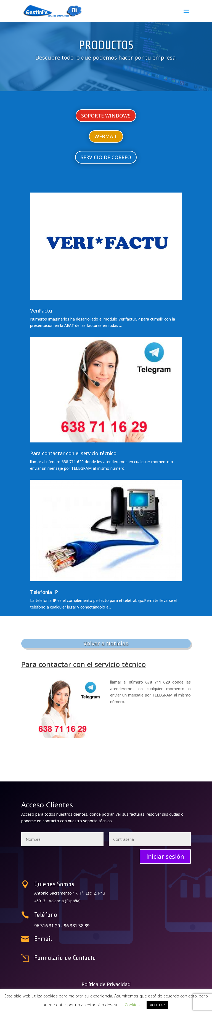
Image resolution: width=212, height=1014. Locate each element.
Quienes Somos (71, 884)
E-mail (64, 938)
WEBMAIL (106, 136)
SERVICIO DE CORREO (106, 157)
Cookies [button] (132, 1004)
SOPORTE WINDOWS (106, 115)
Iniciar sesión (165, 856)
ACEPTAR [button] (157, 1004)
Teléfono (66, 915)
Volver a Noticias (105, 643)
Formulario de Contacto (79, 958)
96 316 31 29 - (68, 925)
